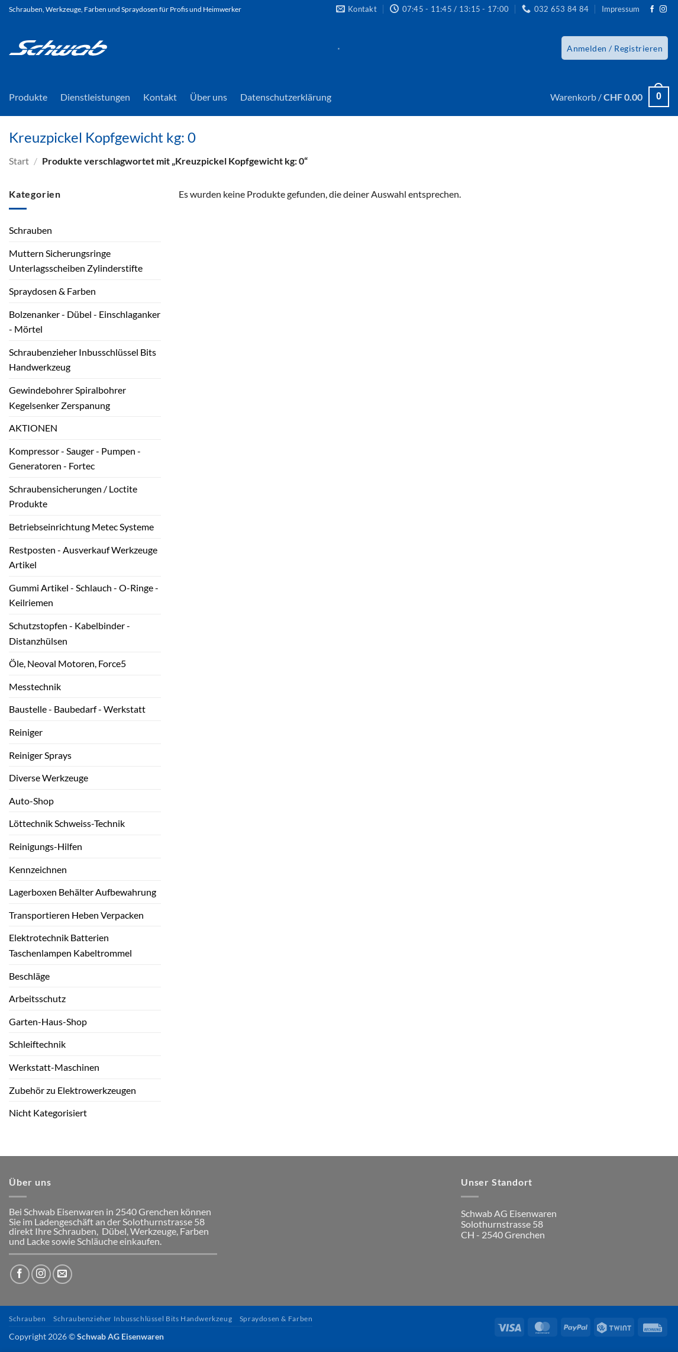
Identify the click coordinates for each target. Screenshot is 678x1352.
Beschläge (29, 975)
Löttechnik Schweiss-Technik (67, 823)
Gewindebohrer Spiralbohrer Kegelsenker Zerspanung (67, 397)
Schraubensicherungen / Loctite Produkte (73, 496)
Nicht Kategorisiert (48, 1112)
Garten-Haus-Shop (48, 1021)
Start (19, 160)
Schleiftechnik (37, 1044)
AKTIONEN (33, 427)
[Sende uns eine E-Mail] (62, 1274)
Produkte (28, 96)
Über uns (208, 96)
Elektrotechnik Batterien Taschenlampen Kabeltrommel (70, 945)
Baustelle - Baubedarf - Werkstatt (77, 708)
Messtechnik (35, 686)
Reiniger (26, 732)
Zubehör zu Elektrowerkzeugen (72, 1090)
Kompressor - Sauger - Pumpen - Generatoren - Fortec (75, 458)
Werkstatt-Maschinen (54, 1067)
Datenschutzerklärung (285, 96)
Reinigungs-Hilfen (45, 846)
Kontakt (160, 96)
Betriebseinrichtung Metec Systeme (81, 526)
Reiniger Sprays (40, 755)
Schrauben (30, 230)
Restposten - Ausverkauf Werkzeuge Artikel (83, 557)
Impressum (621, 9)
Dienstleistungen (95, 96)
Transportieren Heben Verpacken (76, 914)
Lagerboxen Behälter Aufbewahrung (82, 891)
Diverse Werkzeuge (48, 777)
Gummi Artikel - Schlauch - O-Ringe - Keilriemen (84, 595)
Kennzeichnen (38, 869)
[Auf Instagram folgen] (663, 9)
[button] (614, 48)
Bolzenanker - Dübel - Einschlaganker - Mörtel (84, 321)
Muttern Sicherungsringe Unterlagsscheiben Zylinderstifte (76, 260)
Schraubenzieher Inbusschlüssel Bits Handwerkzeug (82, 359)
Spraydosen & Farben (52, 291)
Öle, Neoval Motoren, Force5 (67, 663)
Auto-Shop (31, 800)
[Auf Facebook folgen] (652, 9)
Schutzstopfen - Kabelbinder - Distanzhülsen (69, 633)
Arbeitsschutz (37, 998)
